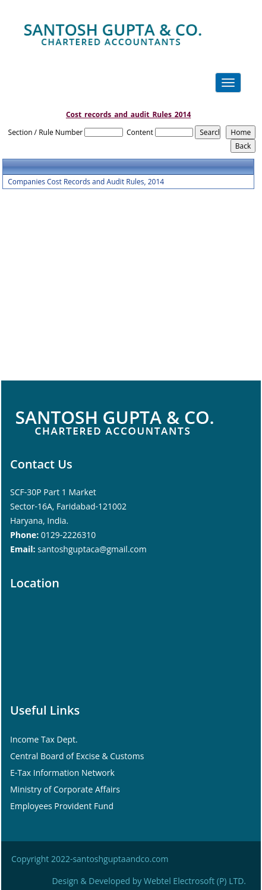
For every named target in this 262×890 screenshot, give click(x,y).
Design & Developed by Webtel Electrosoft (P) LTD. (149, 880)
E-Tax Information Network (62, 772)
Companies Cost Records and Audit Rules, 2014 (86, 182)
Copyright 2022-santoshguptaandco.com (89, 858)
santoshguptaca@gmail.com (91, 549)
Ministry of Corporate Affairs (65, 789)
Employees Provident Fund (61, 806)
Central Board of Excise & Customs (77, 756)
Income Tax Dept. (44, 739)
